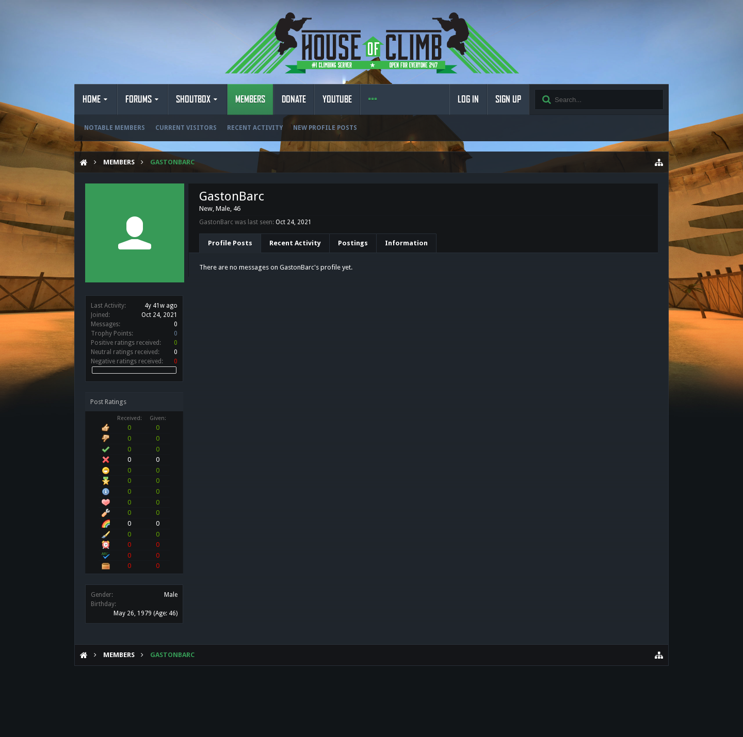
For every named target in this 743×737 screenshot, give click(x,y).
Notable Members (114, 127)
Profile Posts (230, 243)
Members (250, 99)
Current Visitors (186, 127)
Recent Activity (255, 127)
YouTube (337, 99)
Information (406, 243)
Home (92, 99)
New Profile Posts (325, 127)
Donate (294, 99)
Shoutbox (193, 99)
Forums (138, 99)
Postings (353, 243)
